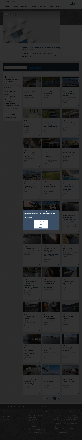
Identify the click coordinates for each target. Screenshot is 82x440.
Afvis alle (41, 227)
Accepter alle (41, 221)
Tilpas (41, 224)
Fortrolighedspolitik (28, 217)
